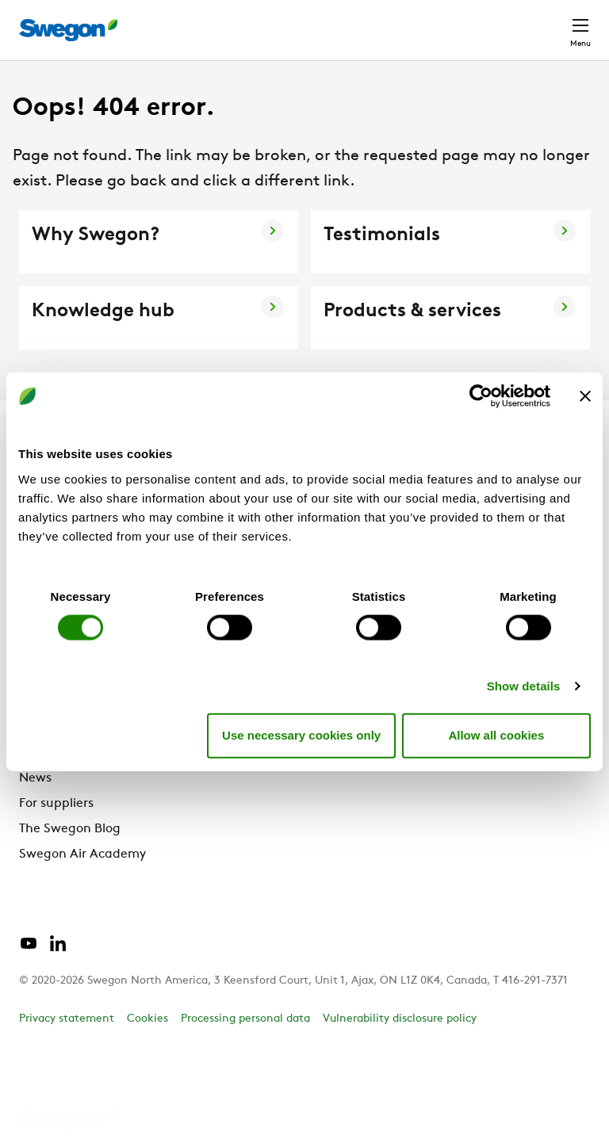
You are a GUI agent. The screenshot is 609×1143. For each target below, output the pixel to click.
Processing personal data (245, 1019)
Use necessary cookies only (301, 735)
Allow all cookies (496, 735)
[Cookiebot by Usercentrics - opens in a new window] (481, 396)
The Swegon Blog (70, 829)
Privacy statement (66, 1019)
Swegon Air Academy (82, 854)
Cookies (147, 1019)
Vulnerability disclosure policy (400, 1019)
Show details (524, 685)
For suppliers (56, 803)
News (35, 778)
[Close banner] (585, 396)
